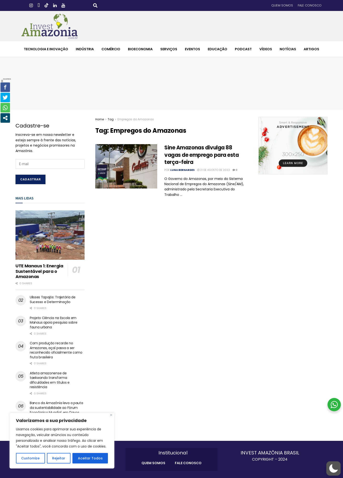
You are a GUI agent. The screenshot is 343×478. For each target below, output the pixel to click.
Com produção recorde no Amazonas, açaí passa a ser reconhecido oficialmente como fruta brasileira (56, 350)
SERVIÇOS (168, 49)
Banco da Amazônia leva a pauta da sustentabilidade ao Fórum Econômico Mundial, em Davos (56, 408)
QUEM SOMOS (282, 5)
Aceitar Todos (90, 458)
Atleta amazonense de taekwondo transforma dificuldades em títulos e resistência (50, 380)
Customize (30, 458)
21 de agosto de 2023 (213, 170)
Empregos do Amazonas (135, 119)
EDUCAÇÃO (217, 49)
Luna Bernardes (182, 170)
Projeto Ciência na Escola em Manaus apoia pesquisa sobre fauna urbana (53, 322)
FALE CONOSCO (310, 5)
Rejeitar (58, 458)
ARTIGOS (311, 49)
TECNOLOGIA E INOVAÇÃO (46, 49)
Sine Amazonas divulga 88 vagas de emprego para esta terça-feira (201, 155)
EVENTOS (192, 49)
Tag (111, 119)
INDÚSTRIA (85, 49)
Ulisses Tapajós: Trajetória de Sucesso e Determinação (53, 299)
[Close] (111, 415)
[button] (95, 6)
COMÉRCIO (110, 49)
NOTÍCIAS (288, 49)
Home (99, 119)
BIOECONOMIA (140, 49)
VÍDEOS (265, 49)
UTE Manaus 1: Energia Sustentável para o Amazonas (39, 271)
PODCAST (243, 49)
